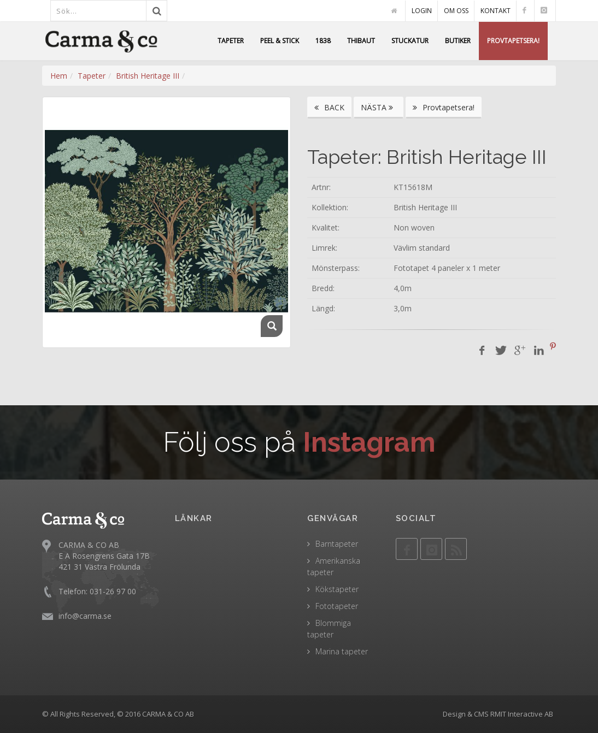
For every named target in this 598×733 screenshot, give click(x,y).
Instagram (369, 442)
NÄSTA (378, 107)
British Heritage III (147, 75)
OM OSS (456, 10)
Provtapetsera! (443, 107)
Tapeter (91, 75)
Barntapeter (336, 544)
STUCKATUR (410, 40)
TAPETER (231, 40)
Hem (58, 75)
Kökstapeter (337, 589)
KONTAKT (495, 10)
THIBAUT (361, 40)
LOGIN (422, 10)
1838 (323, 40)
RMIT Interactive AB (521, 714)
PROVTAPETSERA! (513, 40)
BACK (329, 107)
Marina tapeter (341, 651)
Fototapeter (336, 606)
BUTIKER (458, 40)
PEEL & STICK (279, 40)
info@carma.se (85, 615)
